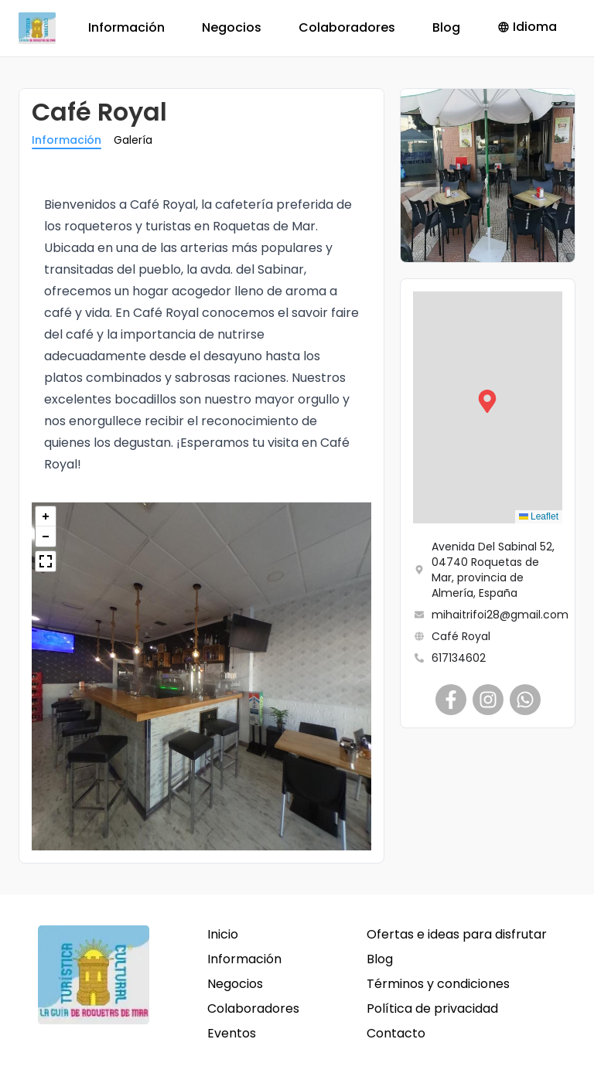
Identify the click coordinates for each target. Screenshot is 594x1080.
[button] (487, 407)
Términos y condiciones (438, 984)
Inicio (222, 934)
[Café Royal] (450, 699)
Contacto (396, 1033)
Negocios (231, 27)
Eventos (231, 1033)
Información (126, 27)
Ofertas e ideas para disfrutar (457, 934)
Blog (446, 27)
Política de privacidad (432, 1008)
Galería (133, 140)
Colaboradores (347, 27)
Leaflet (538, 516)
